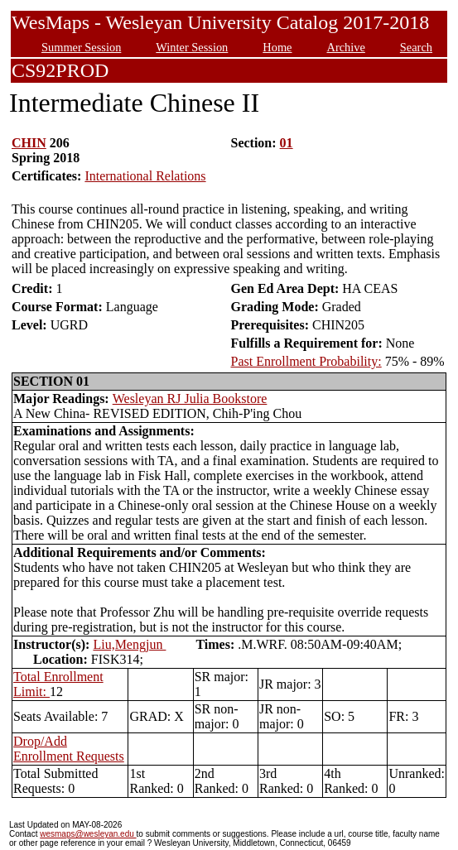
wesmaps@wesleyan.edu (88, 833)
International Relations (144, 176)
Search (416, 47)
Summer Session (81, 47)
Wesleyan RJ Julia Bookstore (190, 398)
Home (277, 47)
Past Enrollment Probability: (305, 361)
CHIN (29, 143)
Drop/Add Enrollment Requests (68, 748)
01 (286, 143)
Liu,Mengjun (129, 644)
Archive (345, 47)
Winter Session (192, 47)
